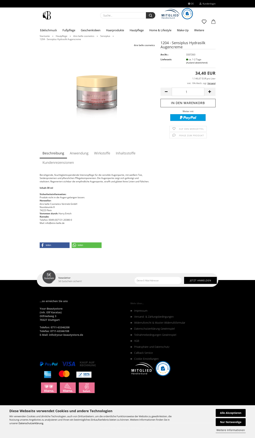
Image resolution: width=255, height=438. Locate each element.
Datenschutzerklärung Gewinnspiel (154, 328)
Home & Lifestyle (160, 30)
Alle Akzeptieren (230, 413)
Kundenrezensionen (58, 162)
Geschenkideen (90, 30)
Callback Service (143, 353)
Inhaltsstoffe (125, 153)
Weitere (199, 30)
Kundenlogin (207, 3)
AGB (136, 341)
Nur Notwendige (230, 422)
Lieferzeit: (166, 59)
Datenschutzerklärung (31, 423)
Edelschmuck (48, 30)
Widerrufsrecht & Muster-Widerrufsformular (159, 322)
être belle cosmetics (144, 45)
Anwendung (79, 153)
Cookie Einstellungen (146, 359)
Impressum (140, 310)
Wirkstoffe (102, 153)
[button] (213, 23)
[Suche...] (150, 15)
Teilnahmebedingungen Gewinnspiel (155, 335)
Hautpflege (137, 30)
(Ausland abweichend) (196, 62)
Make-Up (183, 30)
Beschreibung (53, 153)
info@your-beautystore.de (66, 335)
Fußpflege (68, 30)
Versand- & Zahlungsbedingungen (154, 316)
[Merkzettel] (204, 23)
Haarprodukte (115, 30)
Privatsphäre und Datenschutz (151, 347)
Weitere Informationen (230, 430)
